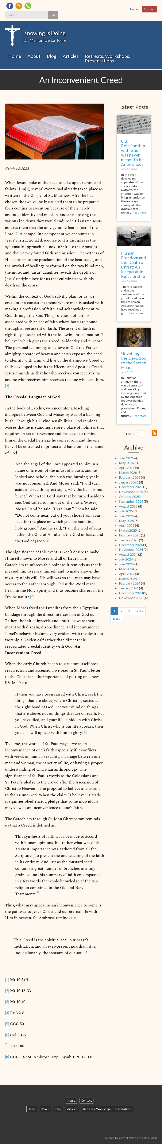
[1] (27, 189)
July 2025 (126, 511)
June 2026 (126, 458)
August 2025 (128, 506)
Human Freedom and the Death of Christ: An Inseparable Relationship (133, 264)
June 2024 (126, 564)
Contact (149, 9)
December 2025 (131, 487)
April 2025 (126, 525)
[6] (85, 733)
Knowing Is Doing (44, 33)
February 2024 (129, 583)
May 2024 (126, 569)
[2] (17, 234)
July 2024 (126, 559)
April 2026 (126, 468)
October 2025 (129, 496)
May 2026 (126, 463)
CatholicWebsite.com (133, 1138)
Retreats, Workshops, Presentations (107, 58)
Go (53, 15)
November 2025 (131, 492)
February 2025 (129, 535)
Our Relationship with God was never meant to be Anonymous (133, 152)
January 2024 (128, 588)
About (33, 56)
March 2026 (128, 472)
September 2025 (131, 501)
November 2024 (131, 549)
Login (153, 1138)
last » (117, 619)
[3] (7, 386)
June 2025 (126, 516)
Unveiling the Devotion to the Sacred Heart (133, 360)
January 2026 (128, 482)
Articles (71, 56)
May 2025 (126, 521)
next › (139, 611)
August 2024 (128, 554)
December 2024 (131, 545)
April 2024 (126, 574)
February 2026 (129, 477)
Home (134, 9)
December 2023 (131, 593)
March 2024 (128, 579)
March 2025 (128, 530)
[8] (86, 953)
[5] (32, 597)
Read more (139, 212)
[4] (48, 541)
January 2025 (128, 540)
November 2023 (131, 598)
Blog (51, 56)
